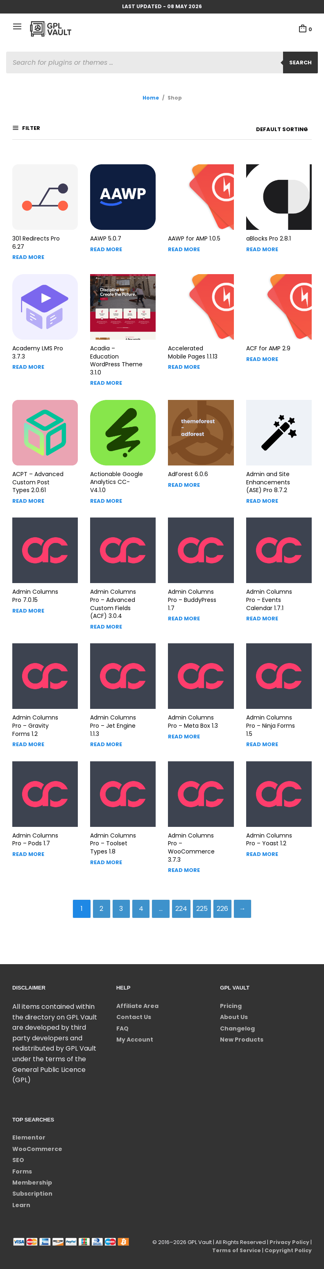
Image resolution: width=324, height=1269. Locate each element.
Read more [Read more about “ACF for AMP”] (262, 353)
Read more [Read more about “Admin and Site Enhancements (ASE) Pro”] (262, 495)
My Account (134, 1035)
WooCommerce (37, 1144)
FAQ (122, 1024)
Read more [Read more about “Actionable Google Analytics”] (106, 494)
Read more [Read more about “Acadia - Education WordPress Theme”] (106, 377)
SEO (18, 1156)
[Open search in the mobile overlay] (162, 62)
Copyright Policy (287, 1246)
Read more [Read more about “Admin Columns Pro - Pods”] (28, 848)
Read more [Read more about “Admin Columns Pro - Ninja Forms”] (262, 738)
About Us (234, 1013)
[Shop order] (266, 129)
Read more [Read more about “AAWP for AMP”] (184, 243)
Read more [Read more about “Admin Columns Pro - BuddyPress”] (184, 612)
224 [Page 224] (183, 903)
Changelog (237, 1024)
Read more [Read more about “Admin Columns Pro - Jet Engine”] (106, 738)
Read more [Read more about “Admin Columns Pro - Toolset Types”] (106, 856)
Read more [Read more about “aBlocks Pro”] (262, 243)
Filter (30, 129)
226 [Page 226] (226, 903)
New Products (241, 1035)
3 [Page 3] (119, 903)
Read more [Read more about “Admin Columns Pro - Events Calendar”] (262, 612)
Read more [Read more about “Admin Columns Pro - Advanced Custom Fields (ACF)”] (106, 621)
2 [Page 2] (98, 903)
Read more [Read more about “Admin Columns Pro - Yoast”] (262, 848)
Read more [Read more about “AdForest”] (184, 479)
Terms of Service (234, 1246)
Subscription (32, 1189)
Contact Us (133, 1013)
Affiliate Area (137, 1002)
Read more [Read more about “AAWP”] (106, 243)
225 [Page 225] (205, 903)
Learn (21, 1200)
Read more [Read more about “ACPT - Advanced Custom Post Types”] (28, 495)
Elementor (28, 1133)
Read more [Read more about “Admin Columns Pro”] (28, 605)
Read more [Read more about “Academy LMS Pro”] (28, 361)
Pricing (231, 1002)
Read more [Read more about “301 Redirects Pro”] (28, 251)
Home (151, 97)
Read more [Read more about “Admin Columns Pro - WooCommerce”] (184, 864)
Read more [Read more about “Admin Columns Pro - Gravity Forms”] (28, 738)
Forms (22, 1167)
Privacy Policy (288, 1238)
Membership (32, 1178)
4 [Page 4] (140, 903)
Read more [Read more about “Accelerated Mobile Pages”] (184, 361)
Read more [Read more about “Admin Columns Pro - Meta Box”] (184, 730)
